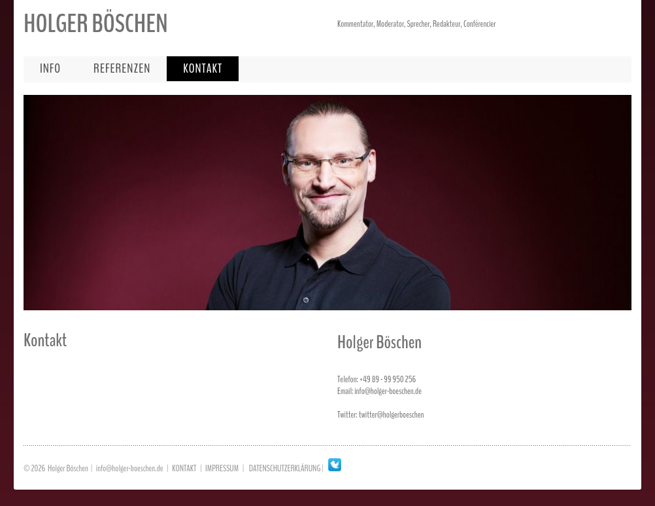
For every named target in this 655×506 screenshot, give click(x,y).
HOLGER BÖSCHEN (96, 24)
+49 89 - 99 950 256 (388, 379)
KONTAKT (184, 468)
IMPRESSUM (222, 468)
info (50, 68)
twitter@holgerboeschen (391, 414)
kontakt (202, 68)
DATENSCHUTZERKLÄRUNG (285, 468)
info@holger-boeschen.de (388, 391)
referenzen (121, 68)
